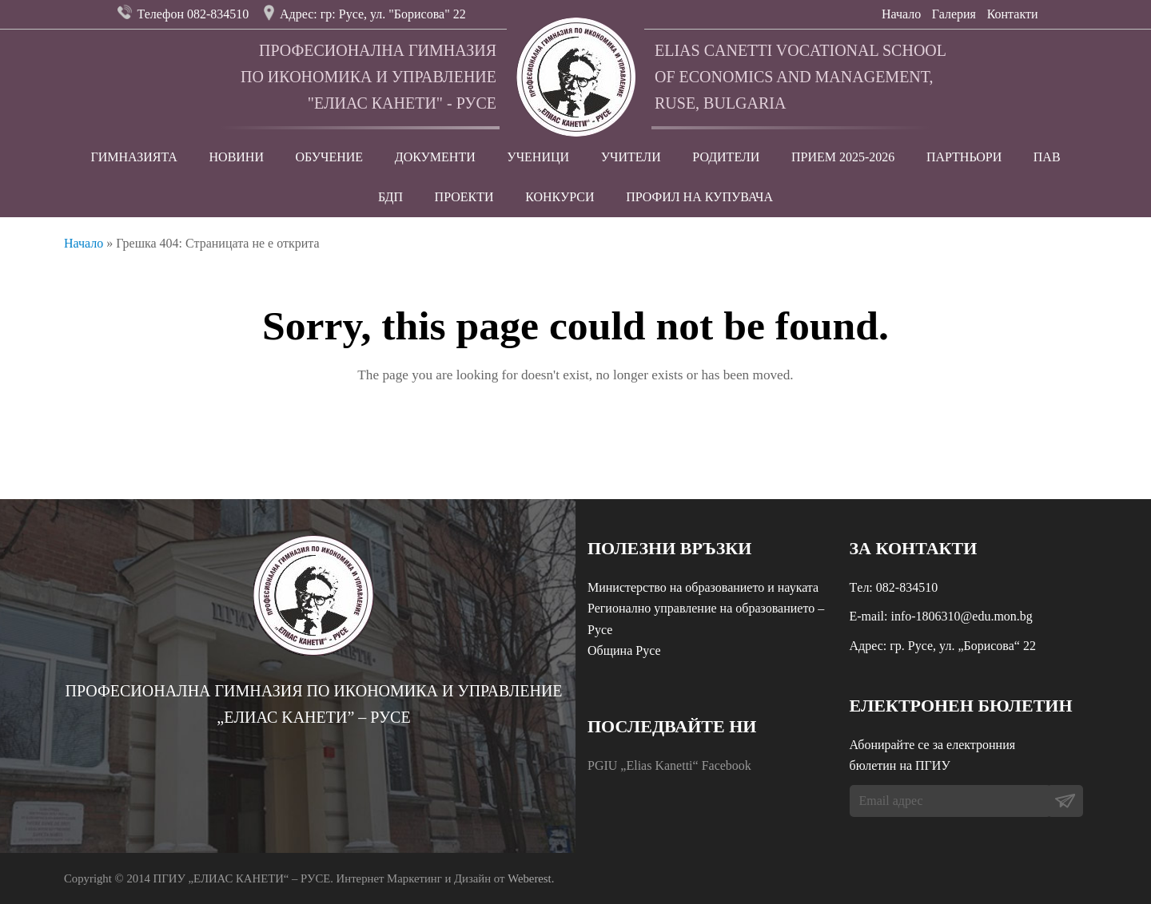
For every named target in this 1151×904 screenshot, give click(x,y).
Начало (901, 14)
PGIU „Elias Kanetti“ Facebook (669, 765)
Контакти (1012, 14)
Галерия (954, 14)
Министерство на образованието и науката (702, 587)
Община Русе (624, 650)
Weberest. (531, 878)
